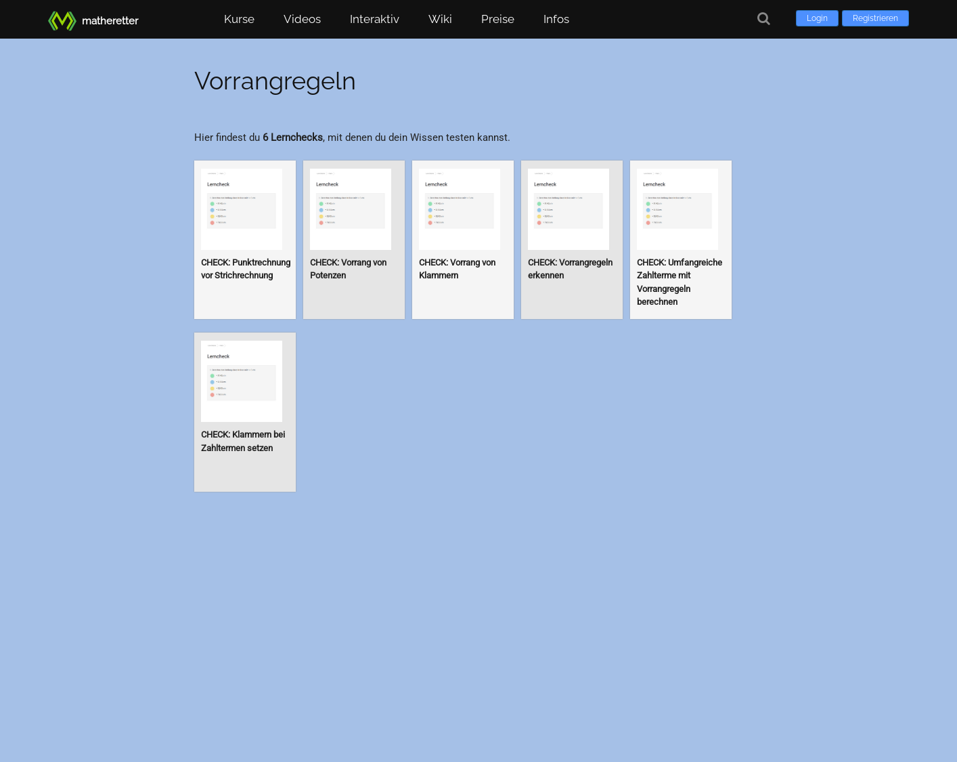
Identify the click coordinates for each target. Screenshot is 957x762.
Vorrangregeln (275, 80)
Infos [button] (556, 19)
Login (817, 18)
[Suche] (763, 18)
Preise (497, 19)
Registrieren (875, 18)
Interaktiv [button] (374, 19)
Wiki (440, 19)
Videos (302, 19)
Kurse (239, 19)
